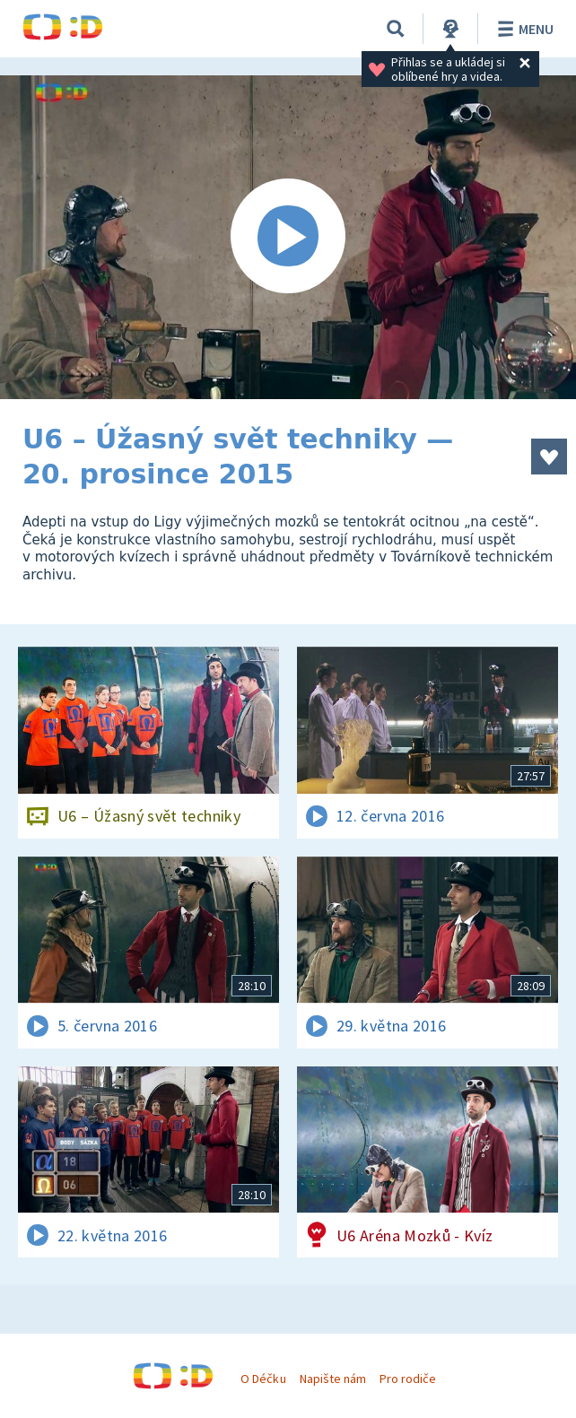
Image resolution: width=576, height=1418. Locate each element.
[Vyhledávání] (396, 28)
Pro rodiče (408, 1378)
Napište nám (333, 1378)
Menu (523, 28)
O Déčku (262, 1378)
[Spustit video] (288, 237)
